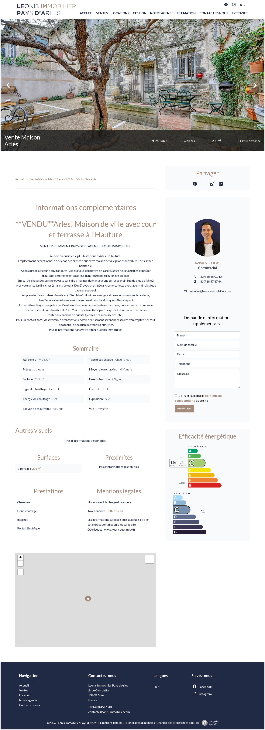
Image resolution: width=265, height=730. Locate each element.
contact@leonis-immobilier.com (109, 712)
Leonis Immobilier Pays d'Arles (108, 685)
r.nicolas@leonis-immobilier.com (210, 291)
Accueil (19, 179)
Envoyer (184, 408)
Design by (209, 723)
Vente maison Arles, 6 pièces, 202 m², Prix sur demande (63, 179)
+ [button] (20, 558)
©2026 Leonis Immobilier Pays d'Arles (71, 723)
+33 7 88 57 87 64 (210, 281)
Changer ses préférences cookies (178, 722)
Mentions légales (111, 722)
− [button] (20, 563)
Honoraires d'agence (139, 722)
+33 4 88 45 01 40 (210, 276)
